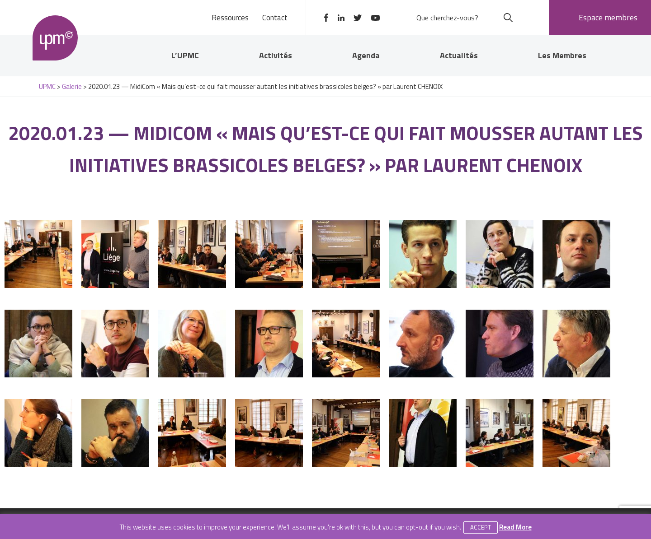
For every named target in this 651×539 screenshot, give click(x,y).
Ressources (230, 17)
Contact (275, 17)
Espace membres (608, 17)
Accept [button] (480, 527)
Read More (515, 527)
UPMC (55, 37)
